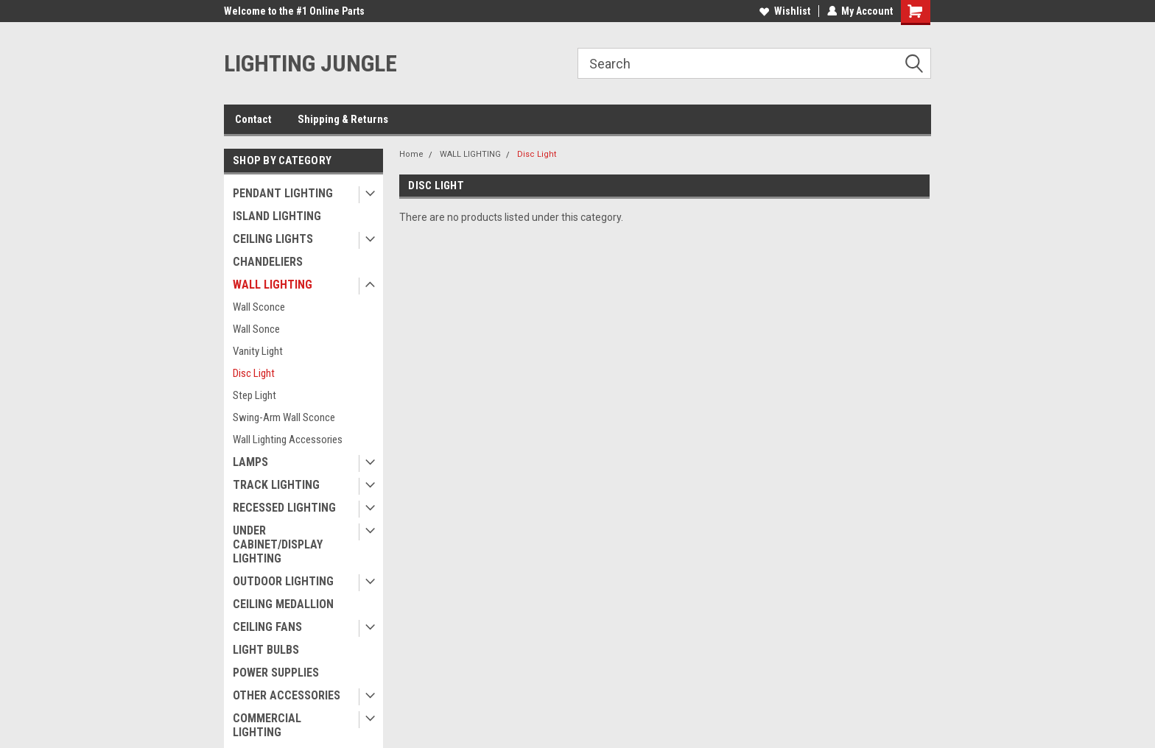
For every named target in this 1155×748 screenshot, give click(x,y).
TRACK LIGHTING (276, 485)
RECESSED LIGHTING (284, 508)
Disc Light (254, 373)
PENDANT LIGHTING (283, 193)
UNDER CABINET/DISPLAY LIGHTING (278, 544)
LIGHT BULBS (266, 650)
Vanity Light (258, 351)
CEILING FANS (267, 627)
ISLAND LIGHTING (277, 216)
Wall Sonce (256, 329)
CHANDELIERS (268, 262)
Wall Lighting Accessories (288, 439)
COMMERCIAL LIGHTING (267, 725)
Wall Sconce (259, 307)
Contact (253, 119)
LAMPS (250, 462)
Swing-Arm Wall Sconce (284, 417)
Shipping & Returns (343, 119)
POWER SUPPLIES (276, 673)
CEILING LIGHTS (273, 239)
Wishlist (784, 11)
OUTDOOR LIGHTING (283, 581)
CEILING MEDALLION (283, 604)
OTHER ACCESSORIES (286, 695)
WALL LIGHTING (272, 285)
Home (411, 154)
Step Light (254, 395)
